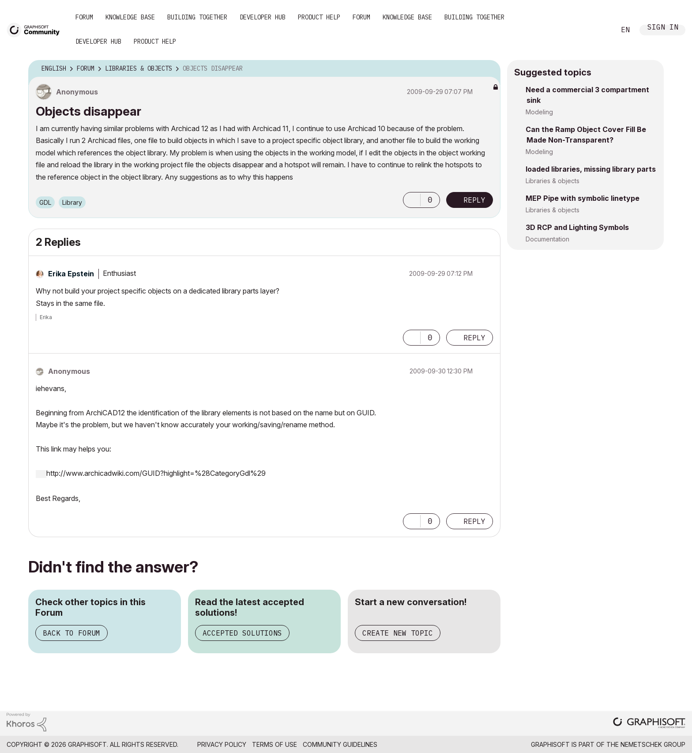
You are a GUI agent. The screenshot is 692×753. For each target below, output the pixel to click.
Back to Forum (71, 633)
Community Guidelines (340, 744)
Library (72, 202)
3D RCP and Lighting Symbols (577, 227)
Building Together (197, 17)
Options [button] (488, 69)
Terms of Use (274, 744)
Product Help (319, 17)
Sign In (662, 28)
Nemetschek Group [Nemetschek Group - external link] (653, 744)
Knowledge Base (130, 17)
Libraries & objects (552, 180)
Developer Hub (263, 17)
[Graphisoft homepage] (649, 724)
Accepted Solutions (242, 633)
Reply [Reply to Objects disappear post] (474, 200)
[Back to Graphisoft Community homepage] (36, 29)
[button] (411, 199)
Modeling (539, 112)
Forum (84, 17)
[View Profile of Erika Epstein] (71, 273)
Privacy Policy (221, 744)
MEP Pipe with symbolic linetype (582, 198)
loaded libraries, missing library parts (591, 169)
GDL (45, 202)
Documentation (547, 239)
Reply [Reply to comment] (474, 337)
